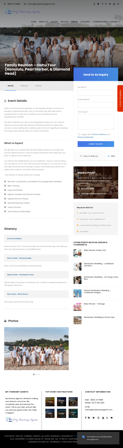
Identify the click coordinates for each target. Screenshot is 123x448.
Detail (10, 86)
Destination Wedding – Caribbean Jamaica (99, 264)
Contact (114, 22)
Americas (61, 402)
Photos (38, 86)
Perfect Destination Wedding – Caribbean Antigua (97, 291)
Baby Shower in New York (95, 250)
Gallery (54, 22)
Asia (50, 413)
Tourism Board (100, 22)
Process (65, 22)
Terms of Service (99, 134)
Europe (61, 413)
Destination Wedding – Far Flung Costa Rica (101, 278)
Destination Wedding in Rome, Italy (99, 317)
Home (33, 22)
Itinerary (24, 86)
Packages (85, 22)
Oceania (73, 413)
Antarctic (73, 402)
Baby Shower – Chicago (94, 304)
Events (75, 22)
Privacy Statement (85, 137)
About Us (43, 22)
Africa (50, 402)
